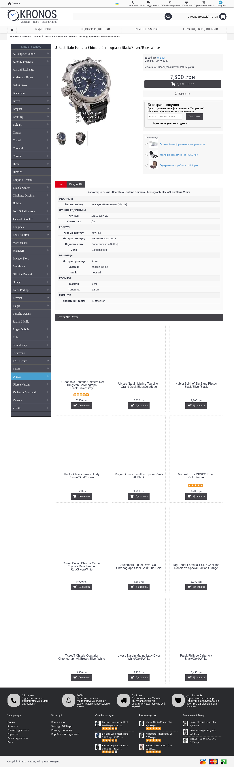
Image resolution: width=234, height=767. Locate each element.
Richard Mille (21, 321)
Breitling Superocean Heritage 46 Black (115, 722)
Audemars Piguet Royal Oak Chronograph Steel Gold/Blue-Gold (139, 566)
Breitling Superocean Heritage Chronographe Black (115, 745)
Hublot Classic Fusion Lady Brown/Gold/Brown (81, 476)
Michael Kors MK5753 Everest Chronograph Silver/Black (203, 739)
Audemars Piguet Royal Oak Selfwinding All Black (159, 734)
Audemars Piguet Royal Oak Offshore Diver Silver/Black (203, 730)
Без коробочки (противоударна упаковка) (182, 144)
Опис (61, 184)
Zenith (30, 408)
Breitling (30, 116)
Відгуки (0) (76, 184)
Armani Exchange (23, 69)
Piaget (30, 305)
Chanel (30, 140)
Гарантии (12, 734)
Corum (30, 156)
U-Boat (30, 376)
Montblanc (30, 266)
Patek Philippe (30, 290)
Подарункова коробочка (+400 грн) (179, 165)
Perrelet (30, 297)
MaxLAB (30, 250)
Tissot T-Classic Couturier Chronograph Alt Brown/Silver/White (81, 657)
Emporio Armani (23, 179)
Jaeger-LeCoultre (30, 219)
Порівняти (184, 93)
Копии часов (58, 722)
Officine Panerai (30, 274)
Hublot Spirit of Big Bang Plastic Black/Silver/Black (196, 385)
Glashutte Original (30, 195)
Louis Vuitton (30, 234)
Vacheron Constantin (30, 392)
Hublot (30, 203)
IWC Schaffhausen (30, 211)
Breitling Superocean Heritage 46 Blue (115, 734)
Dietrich (17, 171)
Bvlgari (30, 124)
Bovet (30, 101)
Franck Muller (30, 187)
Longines (30, 227)
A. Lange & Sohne (30, 53)
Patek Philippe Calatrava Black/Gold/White (196, 657)
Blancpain (30, 93)
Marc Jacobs (20, 242)
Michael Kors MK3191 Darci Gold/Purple (196, 476)
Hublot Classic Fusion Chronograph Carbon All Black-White (203, 722)
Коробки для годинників (65, 734)
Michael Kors (21, 258)
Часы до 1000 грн (61, 726)
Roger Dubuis (30, 329)
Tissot (30, 368)
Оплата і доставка (18, 730)
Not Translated (67, 317)
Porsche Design (22, 313)
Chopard (30, 148)
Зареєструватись (17, 738)
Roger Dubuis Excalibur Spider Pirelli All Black (139, 476)
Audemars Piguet (30, 77)
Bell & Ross (30, 85)
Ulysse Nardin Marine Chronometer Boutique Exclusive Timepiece (159, 722)
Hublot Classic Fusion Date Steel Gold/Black (159, 745)
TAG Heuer (30, 360)
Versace (30, 400)
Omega (30, 282)
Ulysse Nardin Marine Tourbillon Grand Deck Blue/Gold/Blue (139, 385)
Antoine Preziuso (30, 61)
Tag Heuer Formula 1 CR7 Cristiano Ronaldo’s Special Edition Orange (196, 566)
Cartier (30, 132)
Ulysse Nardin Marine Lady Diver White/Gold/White (139, 657)
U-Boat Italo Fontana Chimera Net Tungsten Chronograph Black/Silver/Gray (82, 385)
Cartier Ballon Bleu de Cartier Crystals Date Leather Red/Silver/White (82, 566)
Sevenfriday (30, 345)
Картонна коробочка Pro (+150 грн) (179, 154)
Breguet (30, 108)
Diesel (30, 164)
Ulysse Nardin (30, 384)
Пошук (11, 722)
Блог (10, 742)
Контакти (12, 726)
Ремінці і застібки (61, 730)
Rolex (30, 337)
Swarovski (19, 353)
